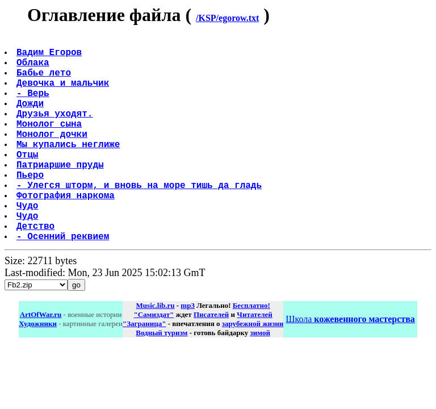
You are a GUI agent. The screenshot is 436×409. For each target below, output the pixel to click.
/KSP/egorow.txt (227, 18)
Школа (350, 364)
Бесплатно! (251, 351)
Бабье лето (45, 81)
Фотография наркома (67, 231)
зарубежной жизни (253, 369)
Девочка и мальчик (64, 93)
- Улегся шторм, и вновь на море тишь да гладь (140, 218)
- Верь (34, 106)
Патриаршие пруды (61, 193)
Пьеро (31, 206)
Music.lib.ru (155, 351)
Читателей (254, 360)
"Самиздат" (153, 360)
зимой (260, 378)
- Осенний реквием (64, 281)
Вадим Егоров (50, 56)
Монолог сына (50, 143)
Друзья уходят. (56, 131)
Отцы (28, 181)
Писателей (211, 360)
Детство (37, 268)
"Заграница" (144, 369)
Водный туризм (161, 378)
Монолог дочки (53, 156)
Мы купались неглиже (69, 168)
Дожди (31, 118)
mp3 (188, 351)
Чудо (28, 243)
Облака (34, 68)
